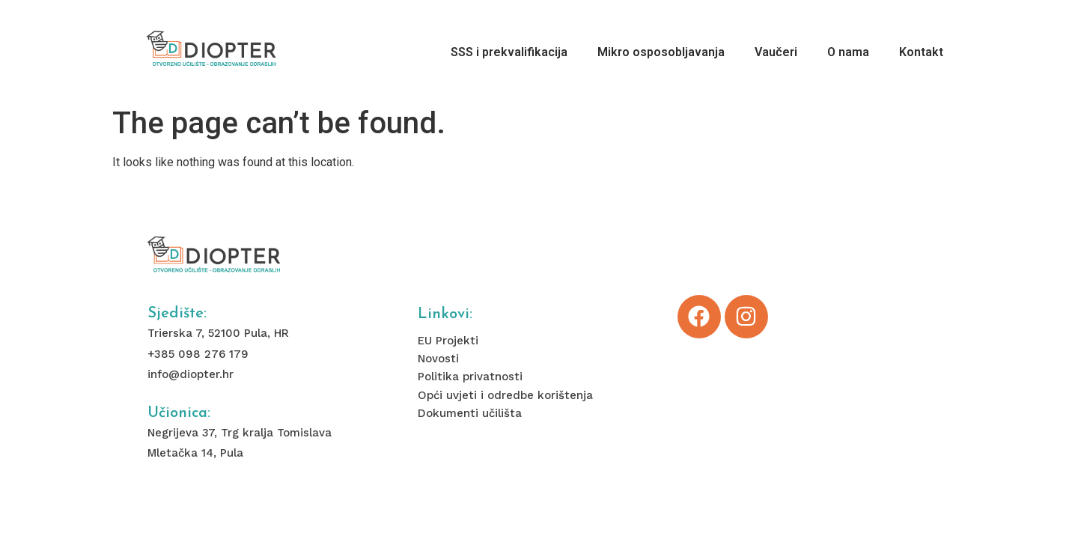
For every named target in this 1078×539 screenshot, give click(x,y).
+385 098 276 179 (198, 354)
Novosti (438, 358)
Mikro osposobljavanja (661, 52)
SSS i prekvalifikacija (509, 52)
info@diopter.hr (190, 374)
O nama (848, 52)
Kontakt (921, 52)
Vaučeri (776, 52)
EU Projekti (448, 340)
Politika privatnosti (470, 376)
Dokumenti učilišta (470, 413)
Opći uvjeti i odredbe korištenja (505, 395)
